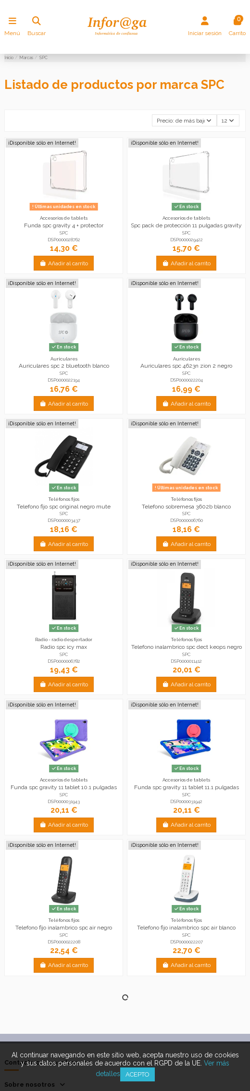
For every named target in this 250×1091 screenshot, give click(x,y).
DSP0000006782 (64, 661)
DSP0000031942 (186, 801)
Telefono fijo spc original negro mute (64, 506)
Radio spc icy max (63, 647)
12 (228, 120)
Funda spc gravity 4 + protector (63, 225)
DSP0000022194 (64, 380)
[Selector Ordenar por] (184, 120)
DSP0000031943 (64, 801)
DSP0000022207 (186, 941)
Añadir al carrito (63, 263)
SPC (64, 233)
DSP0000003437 (64, 520)
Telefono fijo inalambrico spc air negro (63, 927)
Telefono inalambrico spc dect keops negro (186, 647)
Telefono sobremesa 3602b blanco (186, 506)
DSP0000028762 (64, 239)
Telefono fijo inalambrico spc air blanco (186, 927)
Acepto (137, 1074)
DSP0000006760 (186, 520)
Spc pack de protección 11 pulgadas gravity (186, 225)
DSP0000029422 (186, 239)
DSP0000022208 (64, 941)
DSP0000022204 (186, 380)
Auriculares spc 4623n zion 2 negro (186, 365)
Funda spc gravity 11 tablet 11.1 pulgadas (186, 787)
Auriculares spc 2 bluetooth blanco (64, 365)
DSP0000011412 (186, 661)
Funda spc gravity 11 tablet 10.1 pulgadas (64, 787)
